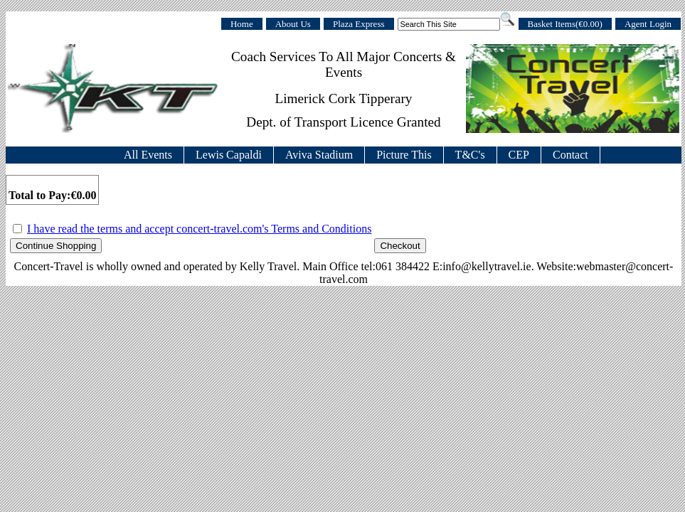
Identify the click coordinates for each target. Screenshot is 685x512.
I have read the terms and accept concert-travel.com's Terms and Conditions (199, 229)
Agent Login (648, 23)
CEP (519, 155)
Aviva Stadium (319, 155)
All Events (148, 155)
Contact (570, 155)
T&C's (470, 155)
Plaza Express (359, 23)
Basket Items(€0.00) (565, 23)
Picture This (403, 155)
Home (241, 23)
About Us (293, 23)
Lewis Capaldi (229, 155)
